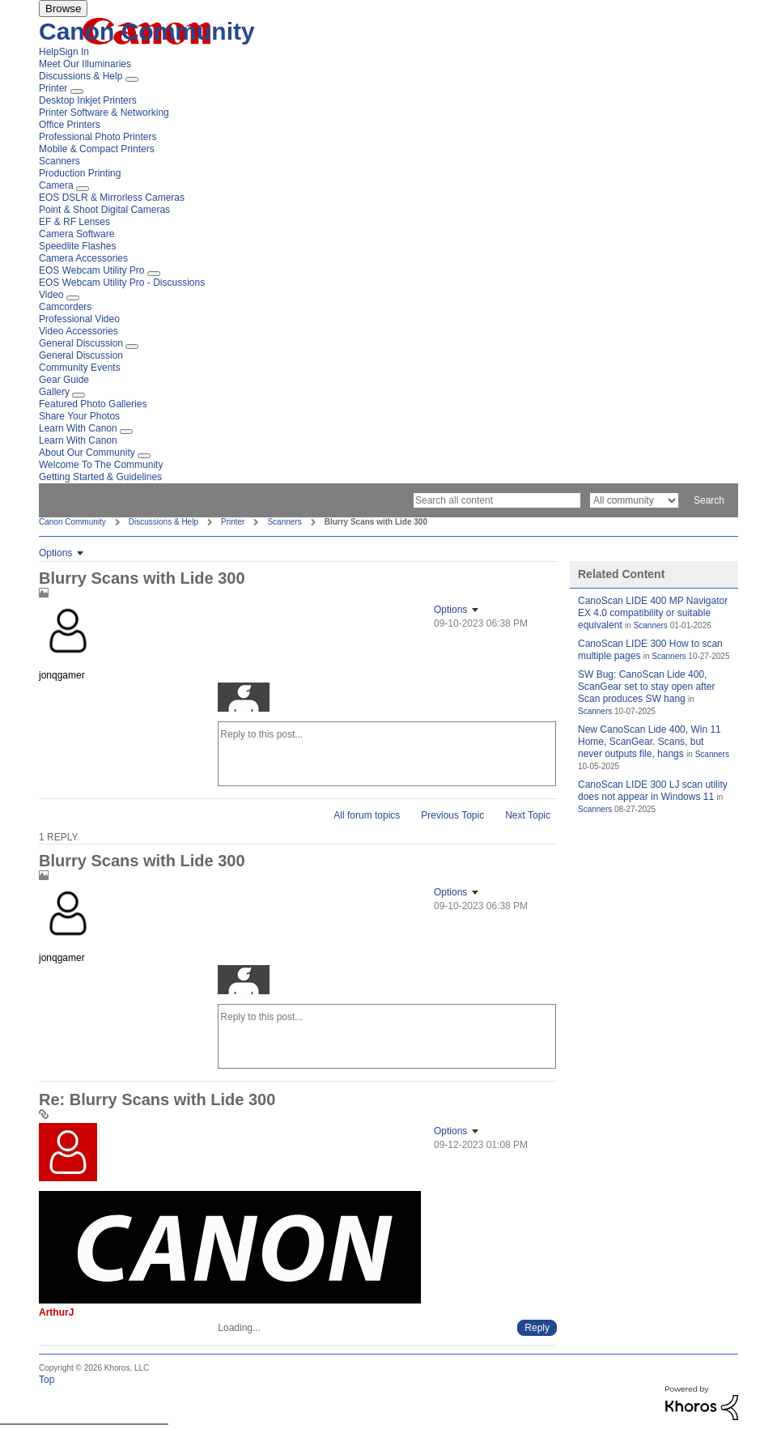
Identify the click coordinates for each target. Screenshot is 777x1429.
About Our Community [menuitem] (87, 452)
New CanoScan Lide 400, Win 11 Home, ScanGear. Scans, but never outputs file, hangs (649, 741)
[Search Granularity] (634, 500)
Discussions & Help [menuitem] (80, 76)
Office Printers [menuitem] (69, 124)
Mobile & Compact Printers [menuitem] (97, 149)
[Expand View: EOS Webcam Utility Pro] (153, 273)
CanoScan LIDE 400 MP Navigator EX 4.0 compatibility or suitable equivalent (653, 613)
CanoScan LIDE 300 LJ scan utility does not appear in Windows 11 (653, 790)
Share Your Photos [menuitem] (79, 416)
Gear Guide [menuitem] (64, 379)
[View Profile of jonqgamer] (62, 675)
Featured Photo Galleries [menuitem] (92, 404)
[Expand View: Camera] (82, 188)
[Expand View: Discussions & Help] (131, 79)
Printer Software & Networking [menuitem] (104, 112)
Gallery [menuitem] (54, 392)
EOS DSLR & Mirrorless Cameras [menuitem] (112, 197)
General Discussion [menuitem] (81, 343)
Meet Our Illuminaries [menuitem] (85, 64)
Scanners (284, 521)
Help (49, 51)
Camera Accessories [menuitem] (83, 258)
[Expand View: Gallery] (78, 395)
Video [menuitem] (51, 294)
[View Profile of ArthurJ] (56, 1312)
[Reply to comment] (537, 1328)
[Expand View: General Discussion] (131, 346)
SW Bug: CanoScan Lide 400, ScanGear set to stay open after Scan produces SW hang (646, 686)
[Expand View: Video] (72, 298)
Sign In (74, 51)
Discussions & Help (163, 521)
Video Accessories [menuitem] (78, 331)
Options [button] (55, 553)
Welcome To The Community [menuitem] (101, 464)
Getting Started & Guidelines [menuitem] (100, 477)
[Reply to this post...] (387, 753)
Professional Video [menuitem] (79, 319)
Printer (232, 521)
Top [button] (46, 1379)
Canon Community (147, 31)
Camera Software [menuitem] (76, 234)
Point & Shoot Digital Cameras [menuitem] (104, 209)
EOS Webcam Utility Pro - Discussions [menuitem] (122, 282)
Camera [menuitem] (56, 185)
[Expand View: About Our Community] (144, 455)
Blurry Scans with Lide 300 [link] (376, 521)
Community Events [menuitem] (80, 367)
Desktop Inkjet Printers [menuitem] (88, 100)
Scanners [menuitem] (59, 161)
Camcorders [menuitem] (65, 307)
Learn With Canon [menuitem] (78, 428)
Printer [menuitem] (53, 88)
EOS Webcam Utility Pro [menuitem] (91, 270)
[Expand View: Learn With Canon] (126, 431)
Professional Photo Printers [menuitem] (97, 136)
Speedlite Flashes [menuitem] (77, 246)
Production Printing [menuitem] (80, 173)
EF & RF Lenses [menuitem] (74, 222)
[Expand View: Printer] (76, 91)
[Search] (497, 500)
